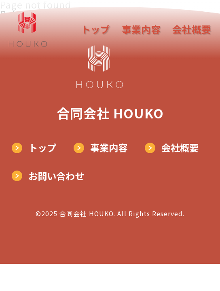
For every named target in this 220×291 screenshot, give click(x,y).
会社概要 (191, 29)
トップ (95, 29)
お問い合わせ (56, 176)
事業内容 (141, 29)
